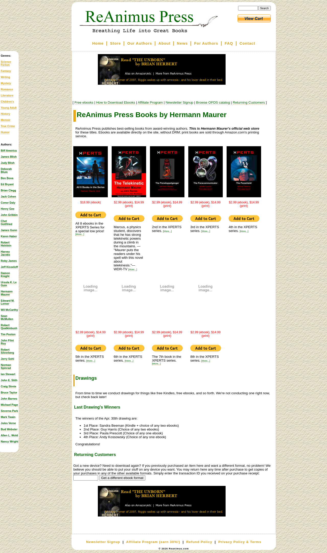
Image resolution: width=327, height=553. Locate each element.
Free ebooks (83, 102)
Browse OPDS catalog (213, 102)
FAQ (229, 43)
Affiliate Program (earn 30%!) (153, 542)
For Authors (206, 43)
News (182, 43)
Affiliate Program (150, 102)
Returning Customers (249, 102)
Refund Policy (199, 542)
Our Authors (139, 43)
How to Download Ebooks (115, 102)
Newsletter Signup (179, 102)
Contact (247, 43)
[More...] (79, 234)
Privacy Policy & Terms (239, 542)
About (164, 43)
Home (98, 43)
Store (115, 43)
